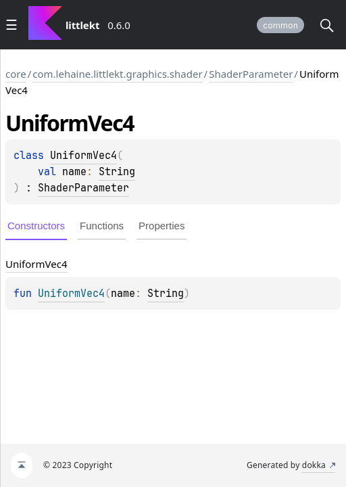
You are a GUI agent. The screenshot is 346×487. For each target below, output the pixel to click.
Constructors (36, 225)
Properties (161, 225)
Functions (102, 225)
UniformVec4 (83, 155)
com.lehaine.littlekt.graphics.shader (117, 73)
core (15, 73)
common (280, 25)
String (117, 172)
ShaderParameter (251, 73)
